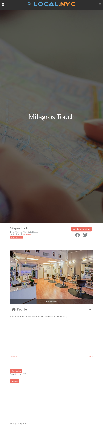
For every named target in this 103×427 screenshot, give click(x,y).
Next (91, 357)
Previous (13, 357)
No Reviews (27, 234)
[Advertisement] (29, 405)
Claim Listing (16, 371)
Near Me (15, 381)
